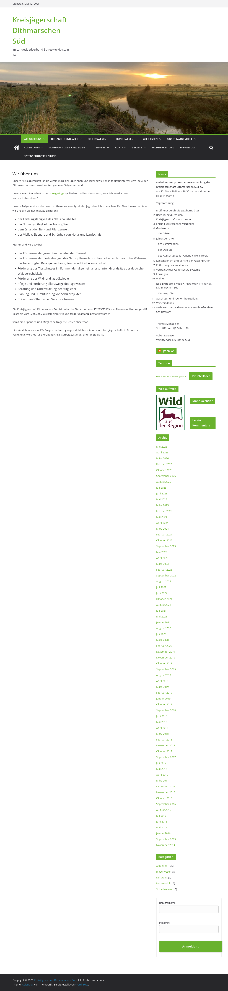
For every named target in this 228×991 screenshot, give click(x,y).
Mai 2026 (161, 446)
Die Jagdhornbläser (64, 139)
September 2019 (166, 669)
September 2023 (166, 546)
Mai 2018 (161, 722)
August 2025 (163, 481)
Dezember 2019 (165, 651)
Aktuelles (161, 865)
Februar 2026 (164, 464)
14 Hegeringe (56, 193)
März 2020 (162, 640)
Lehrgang (161, 877)
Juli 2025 (161, 487)
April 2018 (162, 727)
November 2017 (165, 745)
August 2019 (163, 675)
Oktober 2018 (164, 704)
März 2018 (162, 733)
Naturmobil (163, 883)
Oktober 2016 (164, 798)
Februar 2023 (164, 569)
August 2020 (163, 628)
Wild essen (150, 139)
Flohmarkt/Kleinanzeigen (67, 147)
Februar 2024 (164, 534)
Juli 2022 (161, 587)
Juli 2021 (161, 610)
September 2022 (166, 575)
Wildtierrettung (163, 147)
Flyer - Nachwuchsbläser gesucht (171, 376)
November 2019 (165, 657)
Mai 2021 (161, 616)
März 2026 (162, 458)
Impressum (187, 147)
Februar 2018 (164, 739)
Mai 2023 (161, 552)
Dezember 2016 (165, 786)
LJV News (168, 351)
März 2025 (162, 505)
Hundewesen (124, 139)
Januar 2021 (163, 622)
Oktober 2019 (164, 663)
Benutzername (167, 903)
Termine (99, 147)
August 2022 (163, 581)
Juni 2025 (161, 493)
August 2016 (163, 810)
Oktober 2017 (164, 751)
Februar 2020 (164, 645)
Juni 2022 (161, 593)
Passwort (164, 922)
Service (137, 147)
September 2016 (166, 804)
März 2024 (162, 528)
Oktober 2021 (164, 599)
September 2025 (166, 476)
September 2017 (166, 757)
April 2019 (162, 681)
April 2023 (162, 558)
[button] (43, 139)
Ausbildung (32, 147)
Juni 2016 (161, 821)
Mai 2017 (161, 769)
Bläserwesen (163, 871)
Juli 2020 (161, 634)
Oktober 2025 (164, 470)
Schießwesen (97, 139)
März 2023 (162, 563)
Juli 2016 (161, 815)
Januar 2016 (163, 833)
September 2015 (166, 839)
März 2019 (162, 686)
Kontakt (120, 147)
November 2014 (165, 845)
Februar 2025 (164, 511)
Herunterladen (201, 376)
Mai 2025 (161, 499)
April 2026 (162, 452)
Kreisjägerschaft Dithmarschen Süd (39, 30)
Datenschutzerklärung (40, 156)
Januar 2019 (163, 698)
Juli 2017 (161, 763)
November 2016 (165, 792)
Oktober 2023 (164, 540)
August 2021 (163, 604)
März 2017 (162, 780)
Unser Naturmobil (180, 139)
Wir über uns (33, 139)
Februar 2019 (164, 692)
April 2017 (162, 774)
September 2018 (166, 710)
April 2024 (162, 522)
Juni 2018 (161, 716)
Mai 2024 (161, 517)
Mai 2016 (161, 827)
